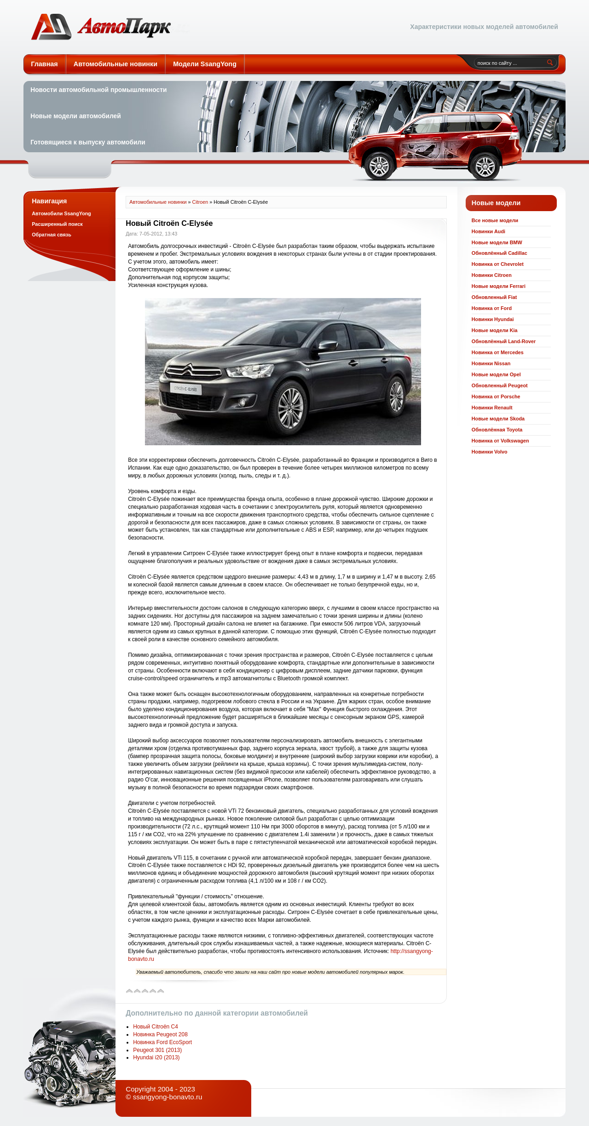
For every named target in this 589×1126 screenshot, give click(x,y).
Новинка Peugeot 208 (160, 1034)
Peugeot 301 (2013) (157, 1050)
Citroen (200, 202)
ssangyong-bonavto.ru (167, 1097)
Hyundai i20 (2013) (156, 1057)
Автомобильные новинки (110, 27)
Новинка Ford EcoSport (162, 1042)
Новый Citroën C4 (155, 1026)
